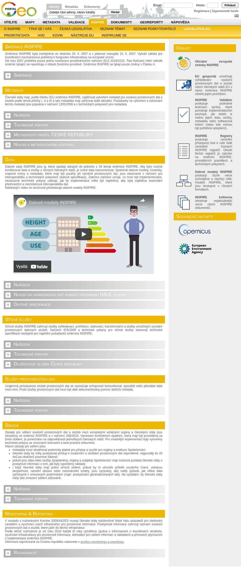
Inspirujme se (114, 35)
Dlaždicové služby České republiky (48, 363)
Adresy (54, 7)
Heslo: (200, 5)
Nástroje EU (82, 35)
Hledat (115, 12)
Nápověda (180, 22)
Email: (157, 5)
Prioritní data (17, 35)
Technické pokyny (31, 124)
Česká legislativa (76, 29)
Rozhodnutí (25, 552)
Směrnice (23, 75)
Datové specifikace (32, 304)
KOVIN (58, 35)
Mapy (30, 22)
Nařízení (22, 115)
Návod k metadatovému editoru (44, 144)
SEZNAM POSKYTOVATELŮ (154, 29)
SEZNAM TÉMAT (112, 29)
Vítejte (10, 22)
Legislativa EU (197, 29)
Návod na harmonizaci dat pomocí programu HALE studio (69, 294)
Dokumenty (92, 7)
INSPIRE (97, 22)
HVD (41, 35)
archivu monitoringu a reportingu (102, 542)
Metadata (71, 7)
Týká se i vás (40, 29)
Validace (76, 22)
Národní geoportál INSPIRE (20, 9)
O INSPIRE (12, 29)
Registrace (201, 11)
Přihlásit (230, 5)
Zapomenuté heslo (225, 11)
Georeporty (151, 22)
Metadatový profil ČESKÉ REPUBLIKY (53, 134)
